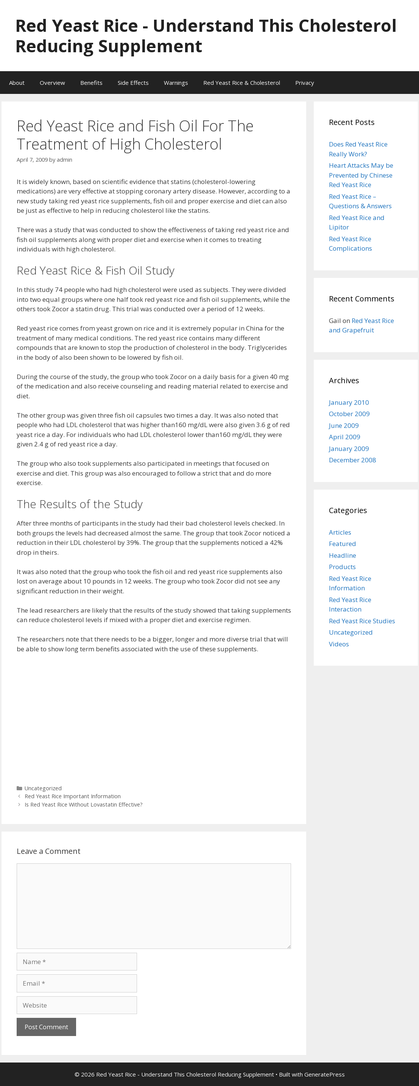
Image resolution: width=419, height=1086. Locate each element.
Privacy (304, 82)
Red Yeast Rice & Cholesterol (241, 82)
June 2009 (344, 425)
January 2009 (349, 448)
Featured (342, 543)
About (17, 82)
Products (342, 566)
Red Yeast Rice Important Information (73, 796)
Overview (52, 82)
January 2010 (349, 402)
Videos (339, 644)
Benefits (91, 82)
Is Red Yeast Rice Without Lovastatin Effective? (84, 804)
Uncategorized (43, 788)
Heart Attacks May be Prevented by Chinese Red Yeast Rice (361, 175)
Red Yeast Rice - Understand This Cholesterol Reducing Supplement (206, 35)
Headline (342, 555)
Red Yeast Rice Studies (362, 620)
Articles (340, 532)
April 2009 (344, 436)
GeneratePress (324, 1074)
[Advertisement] (154, 716)
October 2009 (349, 413)
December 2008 (352, 460)
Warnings (176, 82)
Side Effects (133, 82)
